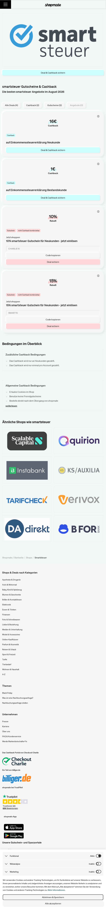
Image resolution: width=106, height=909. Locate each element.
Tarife (4, 659)
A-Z (3, 674)
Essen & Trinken (9, 609)
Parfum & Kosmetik (10, 644)
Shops (29, 557)
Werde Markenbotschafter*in (14, 741)
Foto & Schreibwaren (11, 619)
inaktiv (92, 864)
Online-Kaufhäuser (10, 639)
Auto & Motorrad (9, 584)
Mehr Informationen (56, 890)
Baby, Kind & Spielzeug (12, 589)
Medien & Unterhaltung (12, 629)
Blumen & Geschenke (11, 594)
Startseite (18, 557)
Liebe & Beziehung (10, 624)
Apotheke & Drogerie (11, 579)
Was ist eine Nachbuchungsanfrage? (17, 698)
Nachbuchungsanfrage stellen (15, 703)
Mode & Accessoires (11, 634)
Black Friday (7, 693)
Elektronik (6, 604)
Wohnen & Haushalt (10, 669)
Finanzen (6, 614)
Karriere (5, 726)
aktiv (92, 856)
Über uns (6, 731)
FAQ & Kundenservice (11, 736)
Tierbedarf (6, 664)
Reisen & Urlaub (9, 649)
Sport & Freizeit (8, 654)
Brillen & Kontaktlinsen (12, 599)
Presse (5, 721)
